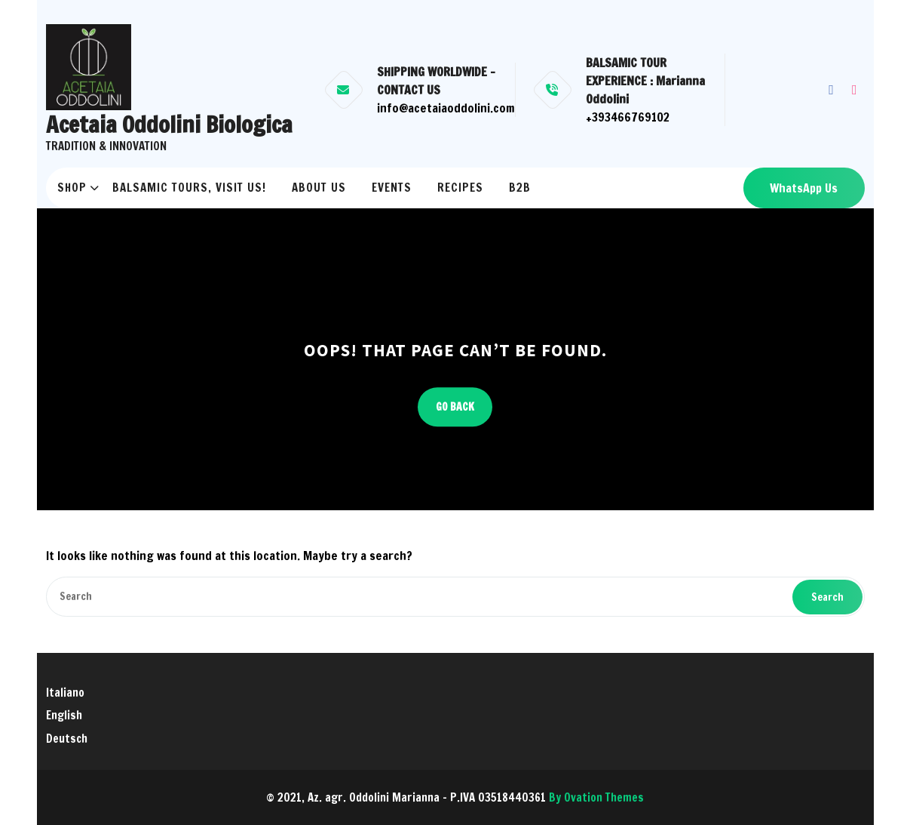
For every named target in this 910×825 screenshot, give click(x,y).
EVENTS (392, 187)
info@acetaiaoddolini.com (446, 108)
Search (827, 597)
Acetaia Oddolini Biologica (169, 124)
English (64, 715)
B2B (520, 187)
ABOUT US (319, 187)
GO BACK (455, 406)
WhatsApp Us (804, 188)
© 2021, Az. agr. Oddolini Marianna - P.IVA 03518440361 (455, 797)
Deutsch (66, 739)
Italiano (65, 692)
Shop (72, 187)
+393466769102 (627, 117)
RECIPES (460, 187)
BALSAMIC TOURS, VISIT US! (189, 187)
